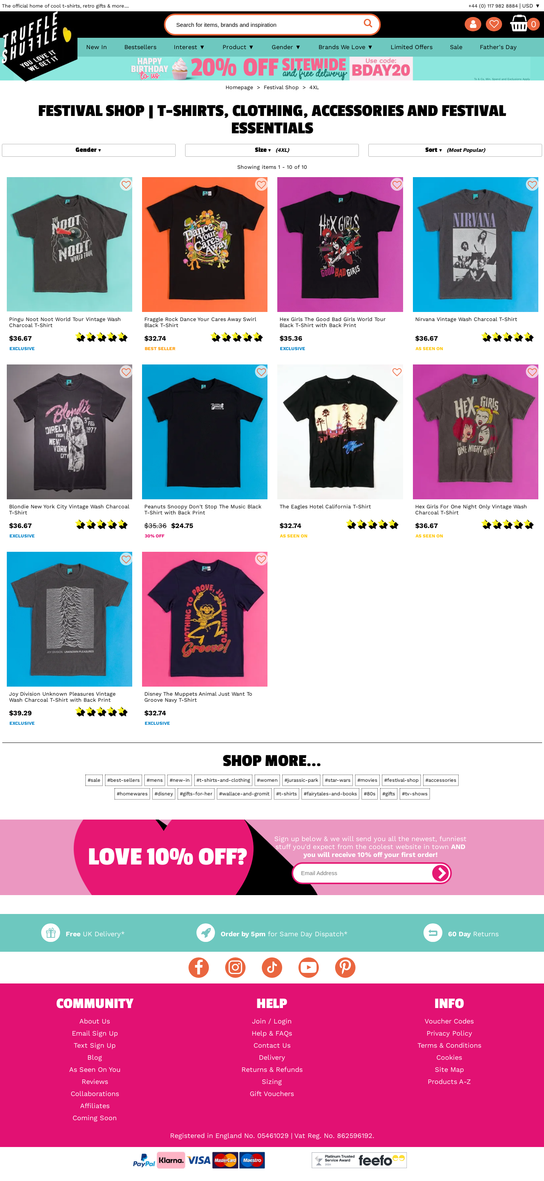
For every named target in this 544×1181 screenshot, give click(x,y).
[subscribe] (440, 873)
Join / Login (272, 1021)
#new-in (180, 780)
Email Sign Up (95, 1033)
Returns (460, 934)
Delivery (272, 1057)
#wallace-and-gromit (244, 794)
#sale (94, 780)
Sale (456, 47)
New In (96, 47)
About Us (94, 1021)
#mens (155, 780)
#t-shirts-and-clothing (223, 780)
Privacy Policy (449, 1033)
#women (267, 780)
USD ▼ (531, 5)
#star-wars (338, 780)
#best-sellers (123, 780)
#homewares (132, 794)
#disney (164, 794)
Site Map (449, 1069)
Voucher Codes (449, 1021)
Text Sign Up (95, 1045)
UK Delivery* (82, 934)
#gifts (388, 794)
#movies (367, 780)
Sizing (272, 1081)
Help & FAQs (272, 1033)
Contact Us (272, 1045)
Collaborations (95, 1093)
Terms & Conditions (449, 1045)
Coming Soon (95, 1118)
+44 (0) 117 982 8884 (493, 6)
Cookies (449, 1057)
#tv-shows (415, 794)
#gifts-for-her (196, 794)
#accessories (440, 780)
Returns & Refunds (272, 1069)
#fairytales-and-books (330, 794)
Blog (94, 1057)
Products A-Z (449, 1081)
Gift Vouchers (272, 1093)
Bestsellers (140, 47)
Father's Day (498, 47)
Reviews (95, 1081)
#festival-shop (401, 780)
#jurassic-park (301, 780)
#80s (370, 794)
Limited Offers (412, 47)
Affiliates (95, 1105)
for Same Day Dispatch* (272, 934)
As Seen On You (95, 1069)
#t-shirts (286, 794)
